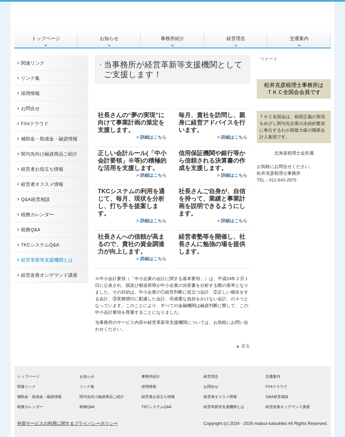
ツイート (269, 58)
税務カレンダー (37, 214)
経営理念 (235, 38)
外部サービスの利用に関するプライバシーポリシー (67, 423)
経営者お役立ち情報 (42, 169)
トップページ (46, 38)
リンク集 (30, 78)
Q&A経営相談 (35, 199)
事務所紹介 (172, 38)
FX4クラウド (35, 123)
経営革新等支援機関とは (47, 260)
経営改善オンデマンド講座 (49, 275)
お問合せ (30, 108)
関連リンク (32, 63)
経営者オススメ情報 (42, 184)
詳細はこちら (153, 137)
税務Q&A (30, 229)
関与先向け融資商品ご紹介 (49, 154)
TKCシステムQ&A (40, 244)
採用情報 (30, 93)
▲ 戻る (243, 345)
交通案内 (299, 38)
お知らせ (109, 38)
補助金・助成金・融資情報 (49, 138)
